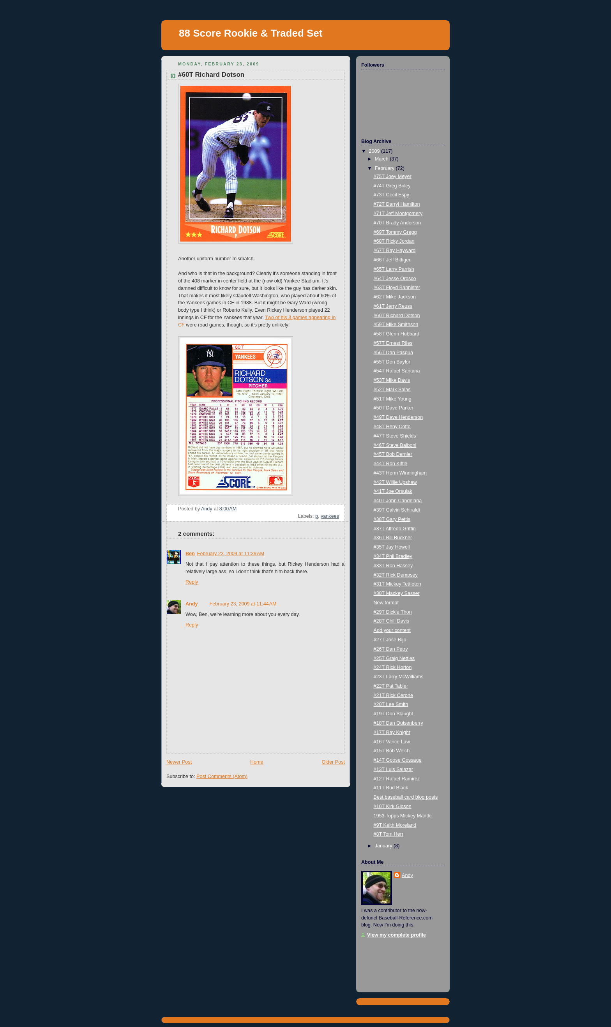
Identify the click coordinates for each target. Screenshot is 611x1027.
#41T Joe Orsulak (393, 491)
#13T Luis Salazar (393, 769)
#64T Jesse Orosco (395, 278)
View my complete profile (396, 935)
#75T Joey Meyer (392, 176)
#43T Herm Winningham (400, 473)
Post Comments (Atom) (221, 776)
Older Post (333, 762)
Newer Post (179, 762)
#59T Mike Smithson (396, 324)
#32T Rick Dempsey (396, 575)
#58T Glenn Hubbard (397, 334)
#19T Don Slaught (393, 713)
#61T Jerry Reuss (393, 306)
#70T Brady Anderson (397, 223)
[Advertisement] (400, 962)
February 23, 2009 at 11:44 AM (243, 604)
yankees (330, 516)
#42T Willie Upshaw (395, 482)
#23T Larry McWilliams (399, 676)
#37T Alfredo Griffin (395, 528)
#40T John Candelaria (398, 500)
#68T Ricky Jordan (394, 241)
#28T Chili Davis (392, 621)
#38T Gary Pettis (392, 519)
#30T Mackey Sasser (397, 593)
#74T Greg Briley (392, 186)
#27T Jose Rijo (390, 639)
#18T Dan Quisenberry (398, 723)
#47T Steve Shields (395, 436)
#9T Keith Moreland (395, 825)
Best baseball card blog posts (406, 797)
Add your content (392, 630)
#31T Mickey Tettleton (397, 584)
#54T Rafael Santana (397, 371)
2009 (375, 151)
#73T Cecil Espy (392, 195)
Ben (190, 553)
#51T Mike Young (392, 399)
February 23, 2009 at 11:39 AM (230, 553)
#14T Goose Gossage (398, 760)
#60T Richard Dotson (397, 315)
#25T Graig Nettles (394, 658)
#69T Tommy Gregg (395, 232)
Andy (191, 604)
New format (386, 602)
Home (256, 762)
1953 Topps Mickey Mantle (403, 816)
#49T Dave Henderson (398, 417)
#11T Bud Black (391, 788)
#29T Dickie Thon (393, 612)
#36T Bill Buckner (393, 537)
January (384, 846)
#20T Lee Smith (391, 704)
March (382, 159)
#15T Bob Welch (392, 750)
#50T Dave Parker (393, 408)
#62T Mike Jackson (395, 297)
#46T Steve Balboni (395, 445)
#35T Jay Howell (392, 547)
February (385, 168)
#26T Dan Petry (391, 649)
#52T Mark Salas (392, 389)
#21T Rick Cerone (393, 695)
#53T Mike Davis (392, 380)
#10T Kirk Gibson (392, 806)
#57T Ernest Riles (393, 343)
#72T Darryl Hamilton (397, 204)
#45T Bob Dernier (393, 454)
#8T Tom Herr (389, 834)
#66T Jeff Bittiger (392, 260)
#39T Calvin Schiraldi (397, 510)
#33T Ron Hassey (393, 565)
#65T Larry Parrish (394, 269)
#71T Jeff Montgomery (398, 213)
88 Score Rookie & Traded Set (250, 33)
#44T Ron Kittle (391, 463)
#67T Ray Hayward (395, 250)
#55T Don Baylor (392, 362)
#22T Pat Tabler (391, 686)
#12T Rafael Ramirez (397, 779)
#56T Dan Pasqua (393, 352)
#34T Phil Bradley (393, 556)
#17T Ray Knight (392, 732)
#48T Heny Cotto (392, 426)
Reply (191, 582)
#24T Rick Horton (393, 667)
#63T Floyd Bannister (397, 287)
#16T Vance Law (392, 742)
